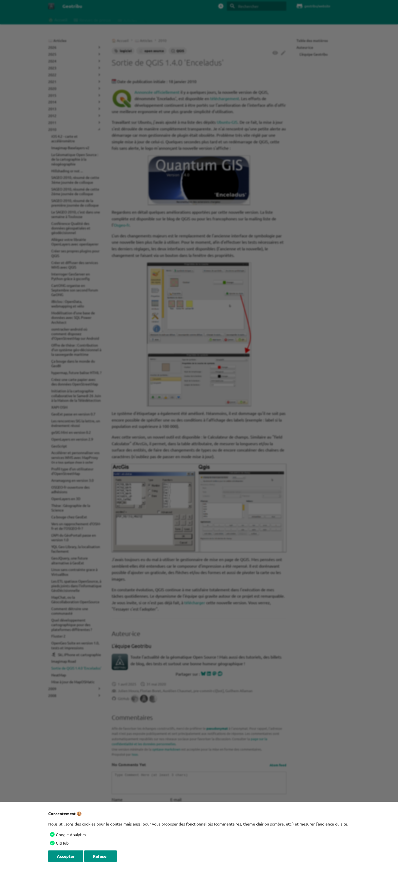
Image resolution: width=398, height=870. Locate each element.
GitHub (62, 842)
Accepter (66, 856)
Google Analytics (71, 834)
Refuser (100, 856)
